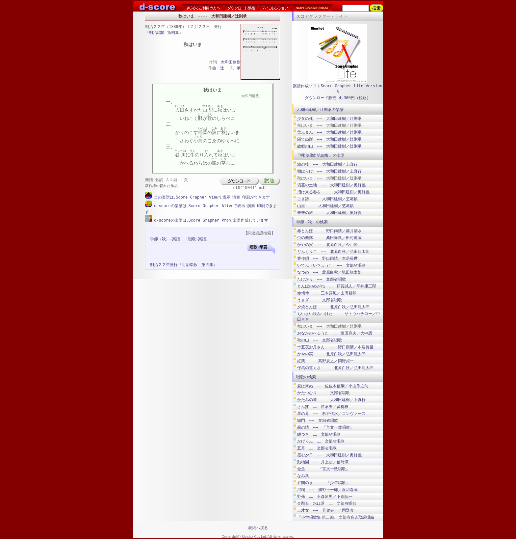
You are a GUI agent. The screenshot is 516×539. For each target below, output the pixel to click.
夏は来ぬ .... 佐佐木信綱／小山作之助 (332, 386)
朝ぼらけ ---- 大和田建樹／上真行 (329, 171)
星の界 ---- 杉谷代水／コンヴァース (331, 413)
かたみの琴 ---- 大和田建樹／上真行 (331, 399)
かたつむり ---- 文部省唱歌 (323, 393)
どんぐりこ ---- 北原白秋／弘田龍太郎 (333, 251)
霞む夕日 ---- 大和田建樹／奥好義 (329, 455)
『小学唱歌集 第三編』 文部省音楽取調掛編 (335, 517)
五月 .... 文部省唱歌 (317, 448)
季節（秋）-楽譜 (165, 238)
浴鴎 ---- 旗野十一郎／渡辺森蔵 (327, 489)
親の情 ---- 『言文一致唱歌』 (325, 427)
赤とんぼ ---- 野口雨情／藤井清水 (329, 231)
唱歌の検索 (306, 377)
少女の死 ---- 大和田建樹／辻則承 (329, 118)
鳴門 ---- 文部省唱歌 (317, 420)
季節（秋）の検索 (312, 222)
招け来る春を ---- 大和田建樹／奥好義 (333, 192)
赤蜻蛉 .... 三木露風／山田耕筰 (326, 293)
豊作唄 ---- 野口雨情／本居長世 (327, 258)
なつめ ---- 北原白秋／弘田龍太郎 (329, 272)
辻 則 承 (230, 68)
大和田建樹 (231, 63)
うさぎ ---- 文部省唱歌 (319, 300)
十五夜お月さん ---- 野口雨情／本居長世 (335, 347)
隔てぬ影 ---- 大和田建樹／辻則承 (329, 139)
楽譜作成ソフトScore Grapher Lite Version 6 (337, 89)
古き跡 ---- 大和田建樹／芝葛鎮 (327, 199)
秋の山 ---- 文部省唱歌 (319, 340)
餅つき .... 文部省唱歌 (319, 434)
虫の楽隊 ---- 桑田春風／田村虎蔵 (329, 237)
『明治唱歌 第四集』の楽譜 (320, 155)
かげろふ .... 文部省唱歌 (321, 441)
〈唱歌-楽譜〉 (197, 238)
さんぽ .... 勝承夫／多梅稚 (322, 406)
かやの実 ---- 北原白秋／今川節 (327, 244)
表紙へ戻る (258, 528)
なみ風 (303, 475)
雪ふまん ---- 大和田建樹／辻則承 (329, 132)
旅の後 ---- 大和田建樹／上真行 (327, 164)
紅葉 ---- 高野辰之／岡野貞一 (325, 361)
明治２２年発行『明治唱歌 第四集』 (183, 264)
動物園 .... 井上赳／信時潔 (322, 462)
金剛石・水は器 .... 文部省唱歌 (326, 503)
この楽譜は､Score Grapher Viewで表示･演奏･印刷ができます (211, 197)
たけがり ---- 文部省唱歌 (321, 279)
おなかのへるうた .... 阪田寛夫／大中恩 (334, 333)
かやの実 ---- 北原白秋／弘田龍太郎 (331, 354)
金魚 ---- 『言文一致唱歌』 (323, 469)
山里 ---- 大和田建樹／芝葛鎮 (325, 205)
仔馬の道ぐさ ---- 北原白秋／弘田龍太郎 (335, 367)
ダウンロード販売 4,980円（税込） (337, 98)
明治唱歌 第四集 (164, 33)
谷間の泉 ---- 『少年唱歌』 (323, 482)
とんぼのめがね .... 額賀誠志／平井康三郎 (336, 286)
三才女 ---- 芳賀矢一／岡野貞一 (327, 510)
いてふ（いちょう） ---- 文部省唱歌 (331, 265)
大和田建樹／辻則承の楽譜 (320, 109)
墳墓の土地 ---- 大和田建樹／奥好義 (331, 185)
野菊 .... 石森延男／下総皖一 (324, 496)
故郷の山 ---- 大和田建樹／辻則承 (329, 146)
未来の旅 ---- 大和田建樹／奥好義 (329, 212)
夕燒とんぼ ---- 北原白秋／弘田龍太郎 (333, 307)
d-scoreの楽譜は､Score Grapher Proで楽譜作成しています (210, 220)
